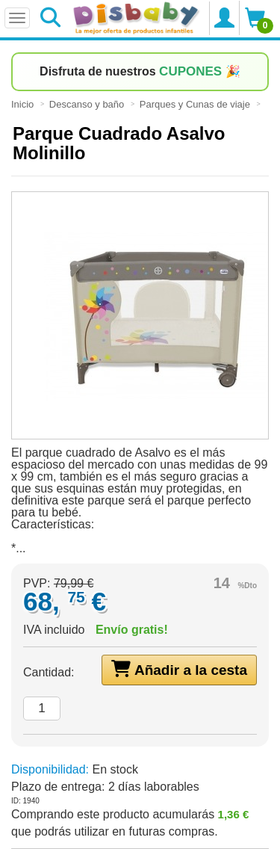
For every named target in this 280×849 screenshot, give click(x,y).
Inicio (24, 104)
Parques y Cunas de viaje (196, 104)
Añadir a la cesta (179, 669)
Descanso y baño (88, 104)
